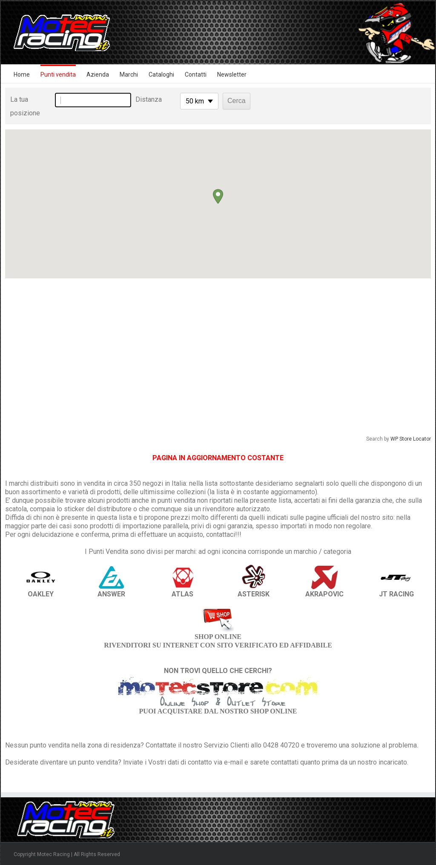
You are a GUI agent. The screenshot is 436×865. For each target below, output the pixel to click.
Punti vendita (58, 74)
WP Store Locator (410, 439)
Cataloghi (161, 74)
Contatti (196, 74)
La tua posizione (25, 106)
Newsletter (232, 74)
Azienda (97, 74)
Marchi (129, 74)
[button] (218, 196)
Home (22, 74)
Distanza (148, 99)
